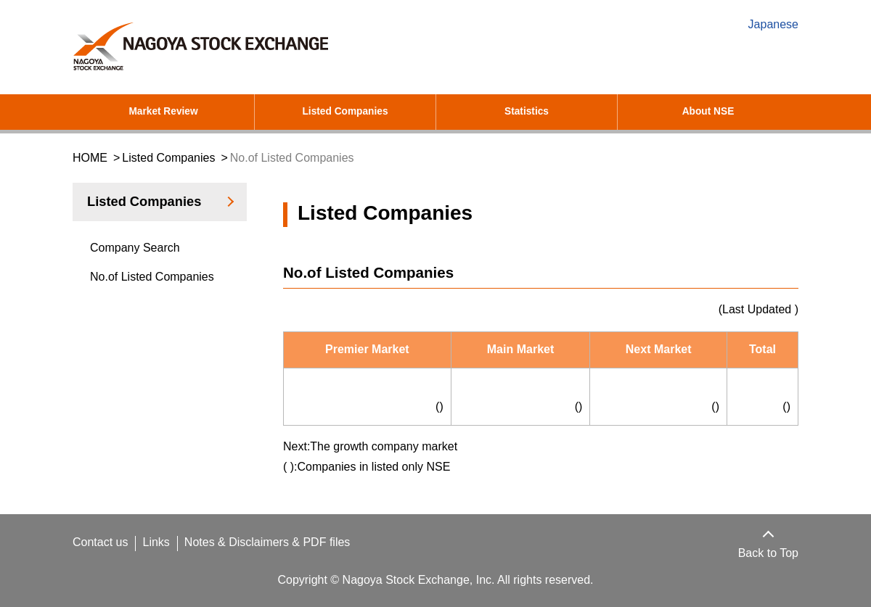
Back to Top (765, 553)
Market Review (163, 111)
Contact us (102, 542)
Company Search (135, 248)
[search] (689, 64)
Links (159, 542)
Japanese (773, 24)
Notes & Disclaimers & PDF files (273, 542)
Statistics (527, 111)
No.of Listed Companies (155, 277)
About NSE (708, 111)
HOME (89, 158)
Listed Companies (345, 111)
